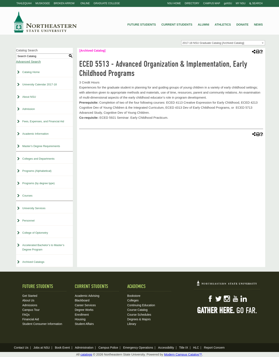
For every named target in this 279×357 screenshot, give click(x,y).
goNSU (228, 3)
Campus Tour (31, 309)
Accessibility (166, 347)
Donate (242, 24)
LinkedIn (243, 299)
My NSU (241, 3)
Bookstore (133, 295)
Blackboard (82, 300)
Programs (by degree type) (38, 183)
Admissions (29, 305)
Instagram (227, 299)
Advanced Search (28, 61)
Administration (84, 347)
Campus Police (108, 347)
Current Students (176, 24)
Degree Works (84, 309)
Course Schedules (139, 314)
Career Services (85, 305)
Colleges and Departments (38, 158)
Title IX (183, 347)
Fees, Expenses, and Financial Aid (43, 121)
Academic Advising (87, 295)
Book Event (62, 347)
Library (131, 324)
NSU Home (174, 3)
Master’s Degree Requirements (41, 146)
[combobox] (223, 42)
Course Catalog (137, 309)
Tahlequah (24, 3)
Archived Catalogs (33, 261)
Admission (28, 109)
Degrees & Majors (139, 319)
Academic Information (35, 133)
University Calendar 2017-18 (39, 84)
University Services (34, 208)
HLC (196, 347)
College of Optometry (35, 232)
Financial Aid (30, 319)
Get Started (29, 295)
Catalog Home (31, 72)
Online (85, 3)
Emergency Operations (138, 347)
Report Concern (214, 347)
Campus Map (211, 3)
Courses (27, 195)
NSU (45, 22)
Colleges (133, 300)
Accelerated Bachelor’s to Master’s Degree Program (43, 247)
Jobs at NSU (41, 347)
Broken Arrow (64, 3)
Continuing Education (141, 305)
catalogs (86, 354)
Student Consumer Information (42, 324)
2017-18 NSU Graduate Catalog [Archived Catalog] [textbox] (213, 42)
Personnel (28, 220)
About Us (28, 300)
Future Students (141, 24)
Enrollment (82, 314)
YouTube (235, 299)
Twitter (218, 299)
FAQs (26, 314)
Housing (80, 319)
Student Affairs (84, 324)
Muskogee (42, 3)
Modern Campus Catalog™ (183, 354)
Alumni (203, 24)
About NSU (29, 96)
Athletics (223, 24)
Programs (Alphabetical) (36, 170)
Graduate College (107, 3)
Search (255, 3)
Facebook (210, 299)
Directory (192, 3)
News (258, 24)
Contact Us (21, 347)
